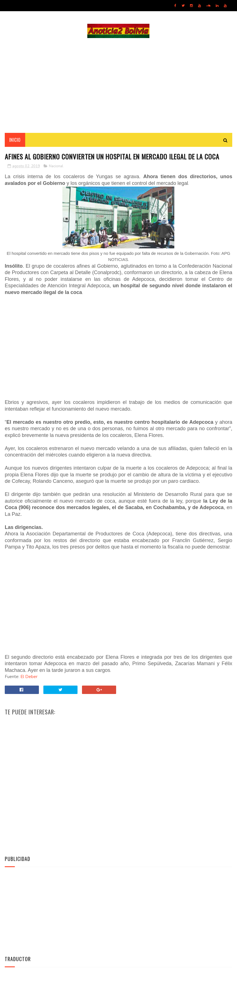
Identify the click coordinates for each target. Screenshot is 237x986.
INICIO (15, 140)
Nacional (56, 166)
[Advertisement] (118, 85)
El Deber (28, 677)
